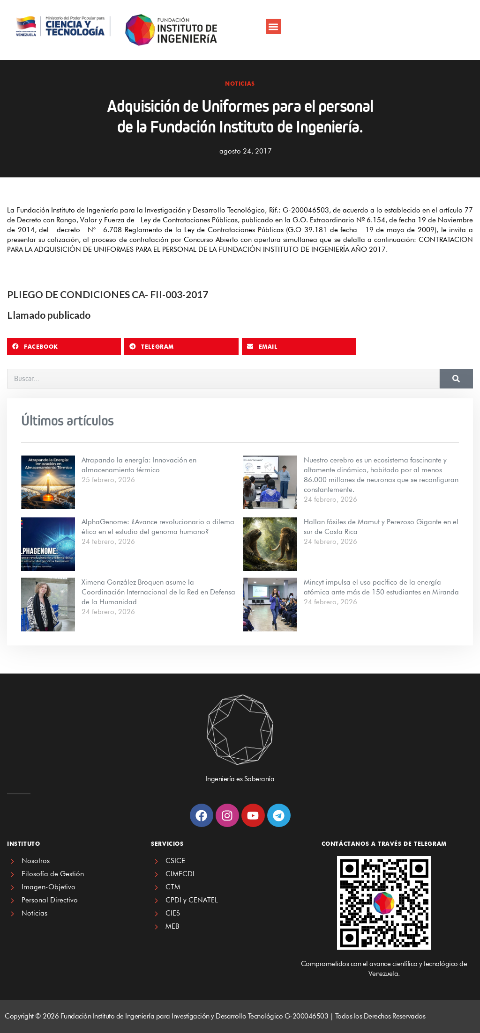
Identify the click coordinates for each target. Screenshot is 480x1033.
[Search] (456, 378)
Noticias (240, 83)
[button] (273, 26)
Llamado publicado (48, 315)
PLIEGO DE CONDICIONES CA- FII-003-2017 (107, 294)
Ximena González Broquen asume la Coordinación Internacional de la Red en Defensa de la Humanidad (158, 592)
